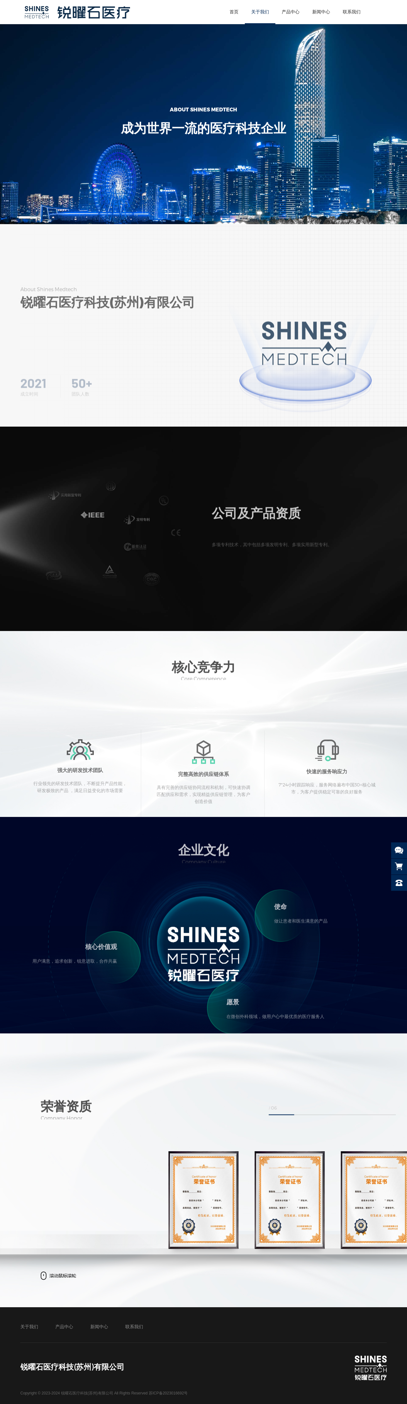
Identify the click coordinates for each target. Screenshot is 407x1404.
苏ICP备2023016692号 (168, 1393)
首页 (234, 12)
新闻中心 (321, 12)
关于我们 (260, 12)
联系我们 (352, 12)
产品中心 (291, 12)
